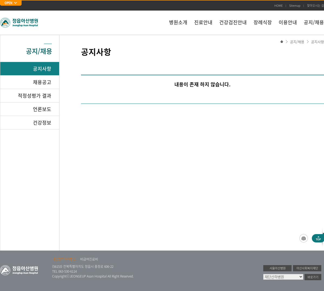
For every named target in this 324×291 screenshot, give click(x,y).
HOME (278, 5)
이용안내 (288, 22)
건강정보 (42, 122)
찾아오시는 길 (315, 5)
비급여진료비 (89, 259)
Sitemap (295, 5)
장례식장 (263, 22)
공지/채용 (314, 22)
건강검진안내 (233, 22)
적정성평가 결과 (34, 95)
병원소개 (178, 22)
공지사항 (317, 41)
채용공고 (42, 82)
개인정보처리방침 (64, 259)
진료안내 (203, 22)
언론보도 (42, 109)
